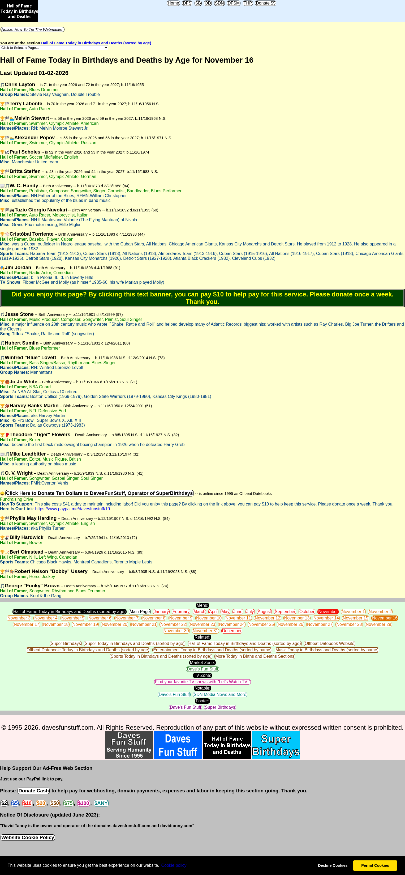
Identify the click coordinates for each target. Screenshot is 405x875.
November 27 (320, 624)
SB (198, 3)
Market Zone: (202, 662)
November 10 (209, 618)
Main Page (140, 611)
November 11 (238, 618)
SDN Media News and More (220, 694)
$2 (4, 803)
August (264, 611)
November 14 (326, 618)
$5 (15, 803)
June (238, 611)
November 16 (385, 618)
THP (248, 3)
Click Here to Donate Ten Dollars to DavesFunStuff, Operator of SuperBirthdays (99, 493)
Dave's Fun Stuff (202, 669)
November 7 (126, 618)
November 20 (114, 624)
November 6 (99, 618)
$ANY (101, 803)
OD (208, 3)
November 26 (290, 624)
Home (173, 3)
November (328, 611)
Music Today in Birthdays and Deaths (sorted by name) (326, 650)
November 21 (144, 624)
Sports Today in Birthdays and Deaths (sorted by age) (161, 656)
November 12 (267, 618)
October (306, 611)
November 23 (202, 624)
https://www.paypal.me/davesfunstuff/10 (72, 509)
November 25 (261, 624)
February (181, 611)
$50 (55, 803)
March (199, 611)
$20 (41, 803)
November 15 (355, 618)
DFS (187, 3)
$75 (68, 803)
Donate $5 (265, 3)
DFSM (234, 3)
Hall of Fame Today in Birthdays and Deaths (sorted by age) (96, 43)
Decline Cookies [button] (332, 865)
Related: (202, 637)
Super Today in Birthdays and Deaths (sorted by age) (134, 643)
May (225, 611)
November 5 (72, 618)
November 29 (378, 624)
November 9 (180, 618)
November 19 (85, 624)
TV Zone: (202, 675)
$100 (83, 803)
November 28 (349, 624)
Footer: (202, 701)
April (213, 611)
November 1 (353, 611)
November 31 (205, 630)
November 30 (176, 630)
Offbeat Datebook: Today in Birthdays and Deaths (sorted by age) (88, 650)
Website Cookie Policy (27, 837)
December (232, 630)
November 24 (231, 624)
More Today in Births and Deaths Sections (254, 656)
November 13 (297, 618)
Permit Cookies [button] (375, 865)
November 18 (55, 624)
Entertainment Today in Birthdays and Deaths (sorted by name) (212, 650)
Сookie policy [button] (173, 865)
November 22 (173, 624)
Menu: (202, 605)
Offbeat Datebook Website (329, 643)
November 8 (153, 618)
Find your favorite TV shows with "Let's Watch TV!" (202, 681)
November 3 (19, 618)
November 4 (45, 618)
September (285, 611)
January (161, 611)
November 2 (380, 611)
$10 (27, 803)
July (250, 611)
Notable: (202, 688)
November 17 (26, 624)
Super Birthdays (66, 643)
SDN (219, 3)
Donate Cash (33, 790)
